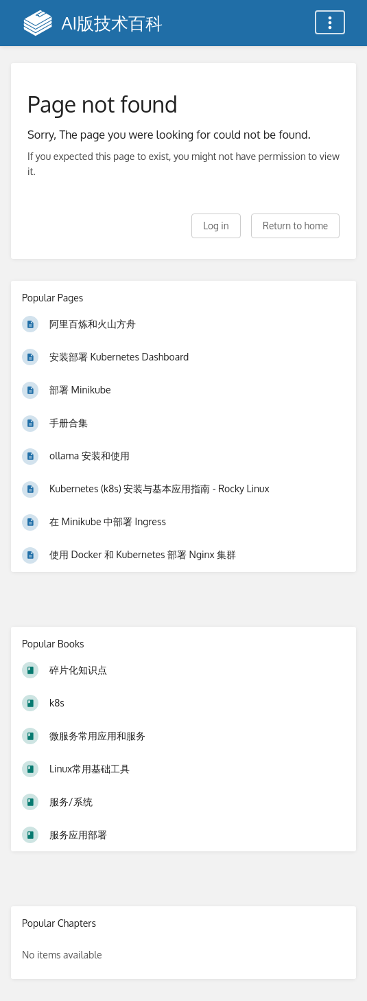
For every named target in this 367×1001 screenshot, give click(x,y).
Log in (215, 225)
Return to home (295, 225)
